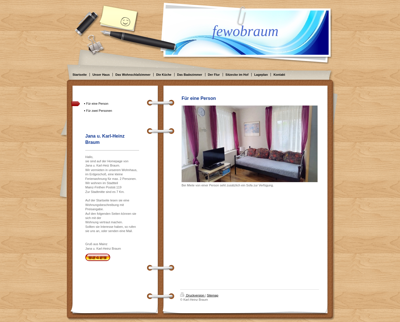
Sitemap (212, 295)
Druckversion (192, 295)
